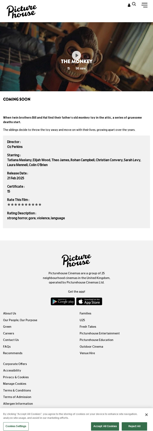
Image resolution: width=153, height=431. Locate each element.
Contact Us (11, 340)
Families (85, 313)
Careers (8, 333)
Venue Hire (87, 353)
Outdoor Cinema (91, 346)
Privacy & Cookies (16, 377)
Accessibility (12, 370)
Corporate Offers (15, 364)
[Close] (146, 419)
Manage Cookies (14, 383)
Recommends (12, 353)
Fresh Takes (88, 326)
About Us (9, 313)
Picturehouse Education (96, 340)
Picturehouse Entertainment (100, 333)
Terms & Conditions (17, 390)
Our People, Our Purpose (20, 320)
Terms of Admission (17, 397)
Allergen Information (18, 403)
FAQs (7, 346)
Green (7, 326)
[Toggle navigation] (144, 6)
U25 (82, 320)
